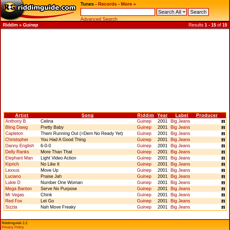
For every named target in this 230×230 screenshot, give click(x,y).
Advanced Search (98, 19)
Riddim (145, 115)
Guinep (144, 121)
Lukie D (12, 182)
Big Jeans (180, 121)
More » (128, 4)
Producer (207, 115)
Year (162, 115)
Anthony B (15, 121)
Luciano (13, 176)
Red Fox (13, 200)
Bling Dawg (16, 127)
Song (88, 115)
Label (182, 115)
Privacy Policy (13, 227)
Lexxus (12, 170)
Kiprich (12, 164)
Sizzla (11, 207)
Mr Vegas (14, 194)
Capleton (14, 133)
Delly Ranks (17, 151)
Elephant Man (19, 158)
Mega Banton (18, 188)
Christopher (16, 139)
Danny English (19, 145)
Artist (21, 115)
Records (107, 4)
